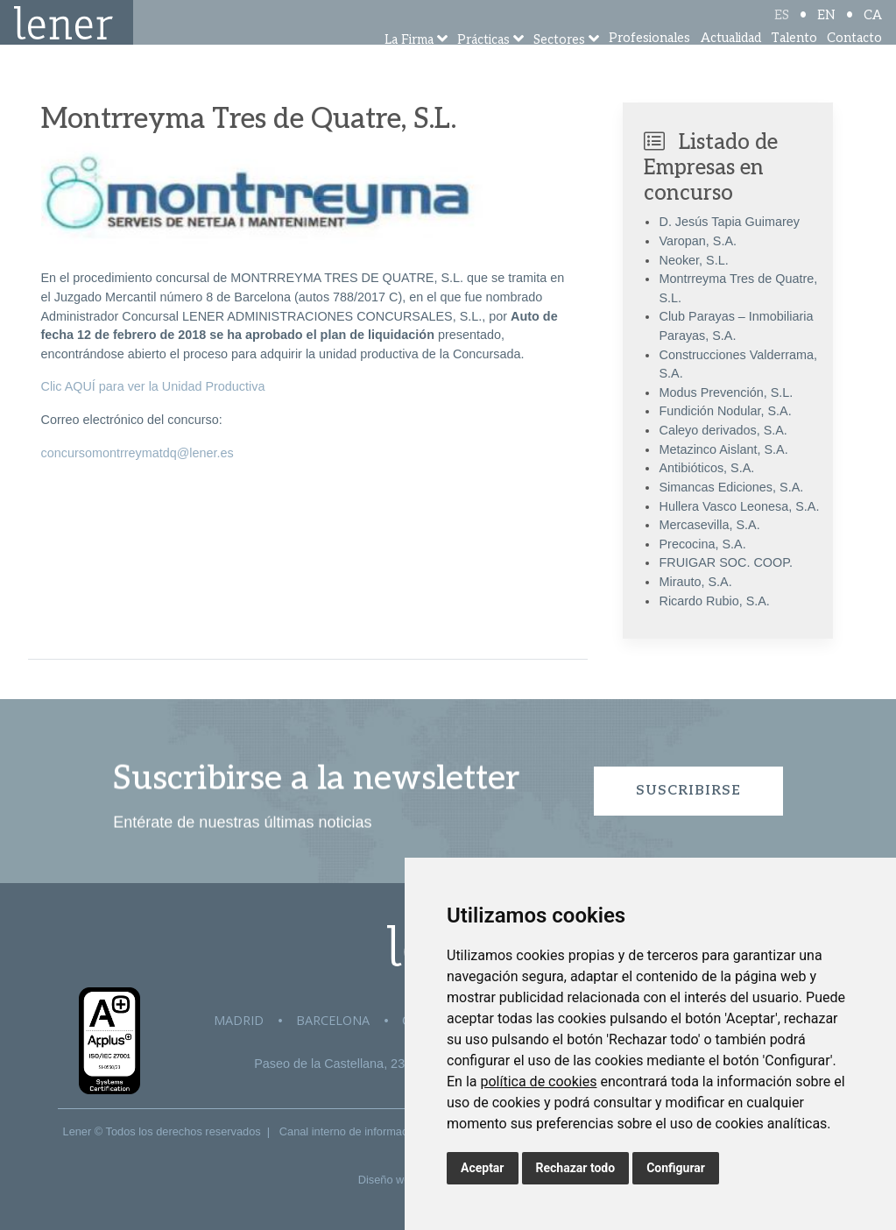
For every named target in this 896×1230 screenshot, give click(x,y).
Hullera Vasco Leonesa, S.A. (739, 506)
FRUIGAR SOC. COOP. (725, 562)
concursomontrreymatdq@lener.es (137, 453)
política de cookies (538, 1081)
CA (873, 28)
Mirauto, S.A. (695, 582)
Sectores (559, 63)
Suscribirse (688, 790)
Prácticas (483, 63)
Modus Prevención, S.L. (726, 392)
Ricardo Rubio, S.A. (714, 601)
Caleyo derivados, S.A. (723, 430)
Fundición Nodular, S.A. (725, 411)
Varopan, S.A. (698, 241)
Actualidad (731, 60)
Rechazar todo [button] (576, 1168)
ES (781, 28)
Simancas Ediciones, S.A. (731, 487)
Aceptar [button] (482, 1168)
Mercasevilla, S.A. (709, 525)
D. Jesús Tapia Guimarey (729, 222)
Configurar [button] (675, 1168)
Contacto (854, 60)
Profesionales (649, 60)
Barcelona (333, 1020)
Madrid (239, 1020)
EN (826, 28)
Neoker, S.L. (693, 260)
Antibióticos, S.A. (706, 468)
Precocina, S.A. (702, 544)
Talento (794, 60)
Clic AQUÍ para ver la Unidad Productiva (153, 386)
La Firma (409, 63)
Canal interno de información (351, 1131)
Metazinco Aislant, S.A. (723, 449)
